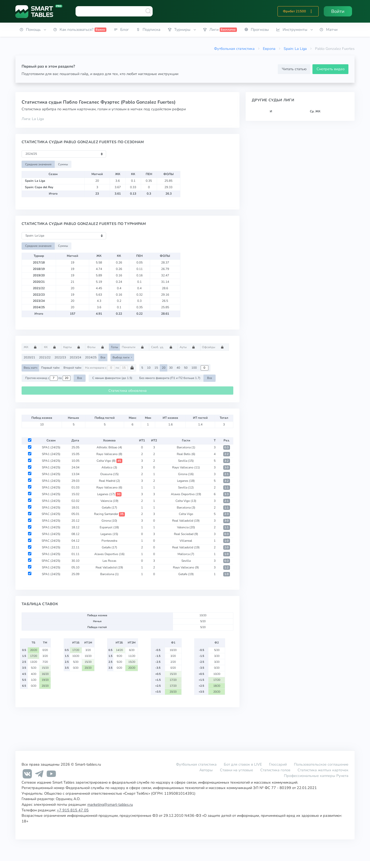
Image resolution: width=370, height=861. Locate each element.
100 (194, 368)
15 (156, 368)
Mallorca (186, 554)
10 (149, 368)
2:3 (226, 514)
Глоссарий (278, 764)
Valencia (109, 501)
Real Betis (186, 454)
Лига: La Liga (33, 118)
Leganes (186, 481)
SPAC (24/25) (51, 514)
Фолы (97, 347)
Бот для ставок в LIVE (243, 764)
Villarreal (186, 541)
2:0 (226, 547)
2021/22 (45, 357)
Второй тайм (72, 368)
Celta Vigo (109, 461)
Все (102, 357)
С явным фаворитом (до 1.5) (112, 378)
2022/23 (60, 357)
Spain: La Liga (295, 48)
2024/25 (91, 357)
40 (178, 368)
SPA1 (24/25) (51, 447)
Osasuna (109, 474)
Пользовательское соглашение (321, 764)
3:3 (226, 494)
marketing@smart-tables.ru (110, 804)
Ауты (189, 347)
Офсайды (214, 347)
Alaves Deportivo (186, 494)
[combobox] (114, 11)
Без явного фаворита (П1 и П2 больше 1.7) (169, 378)
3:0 (226, 467)
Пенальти (134, 347)
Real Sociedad (186, 534)
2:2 (226, 454)
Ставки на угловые (236, 770)
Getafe (109, 507)
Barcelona (186, 447)
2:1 (226, 474)
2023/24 (75, 357)
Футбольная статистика (234, 48)
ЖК (32, 347)
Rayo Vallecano (109, 454)
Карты (73, 347)
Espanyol (109, 527)
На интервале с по (109, 367)
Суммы (63, 164)
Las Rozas (109, 561)
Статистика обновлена (127, 390)
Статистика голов (275, 770)
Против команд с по (47, 378)
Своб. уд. (163, 347)
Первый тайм (50, 368)
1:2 (226, 567)
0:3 (226, 447)
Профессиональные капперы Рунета (316, 775)
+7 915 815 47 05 (73, 810)
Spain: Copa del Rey (39, 187)
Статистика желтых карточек (323, 770)
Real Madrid (109, 481)
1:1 (226, 488)
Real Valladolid (186, 521)
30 (171, 368)
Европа (269, 48)
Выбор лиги (121, 357)
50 (186, 368)
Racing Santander (109, 514)
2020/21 (29, 357)
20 (163, 368)
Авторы (206, 770)
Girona (186, 474)
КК (51, 347)
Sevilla (186, 461)
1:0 (226, 541)
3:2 (226, 461)
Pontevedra (109, 541)
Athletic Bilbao (109, 447)
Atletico (109, 467)
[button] (311, 11)
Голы (114, 347)
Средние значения (38, 164)
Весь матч (30, 368)
